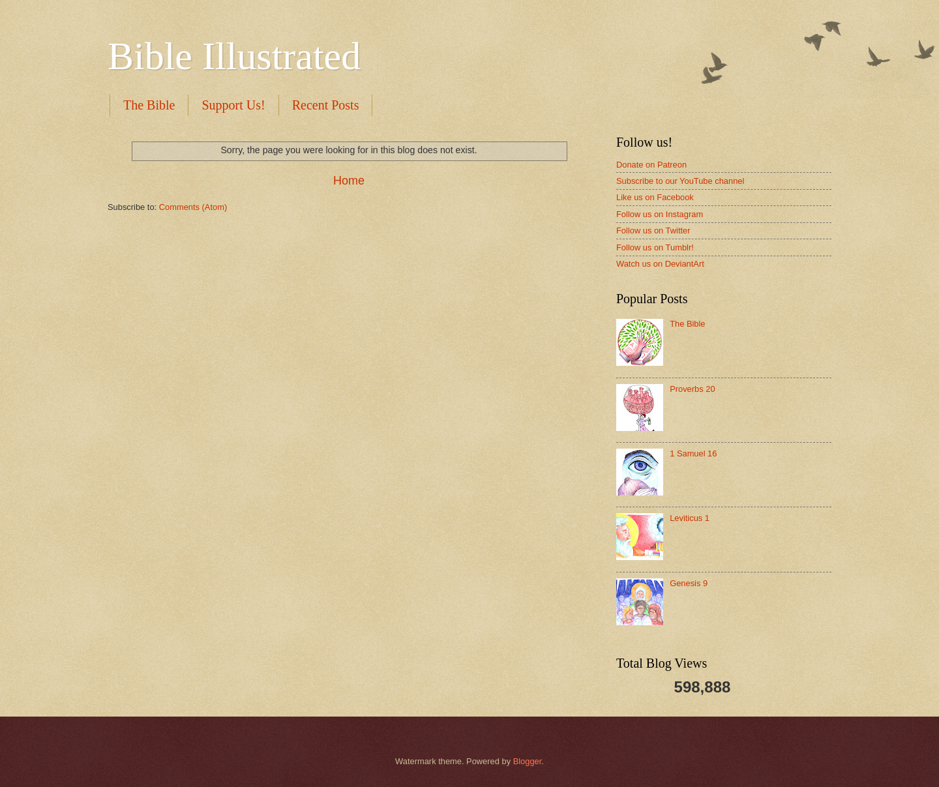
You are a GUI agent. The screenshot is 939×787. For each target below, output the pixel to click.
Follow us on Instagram (659, 214)
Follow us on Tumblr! (655, 247)
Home (349, 180)
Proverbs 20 (692, 389)
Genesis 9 (689, 583)
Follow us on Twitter (653, 230)
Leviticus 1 (689, 518)
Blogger (527, 761)
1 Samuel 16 (693, 453)
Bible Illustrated (234, 56)
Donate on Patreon (651, 165)
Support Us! (233, 105)
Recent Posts (325, 105)
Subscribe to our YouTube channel (680, 181)
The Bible (149, 105)
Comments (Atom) (193, 207)
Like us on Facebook (655, 197)
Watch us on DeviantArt (660, 264)
